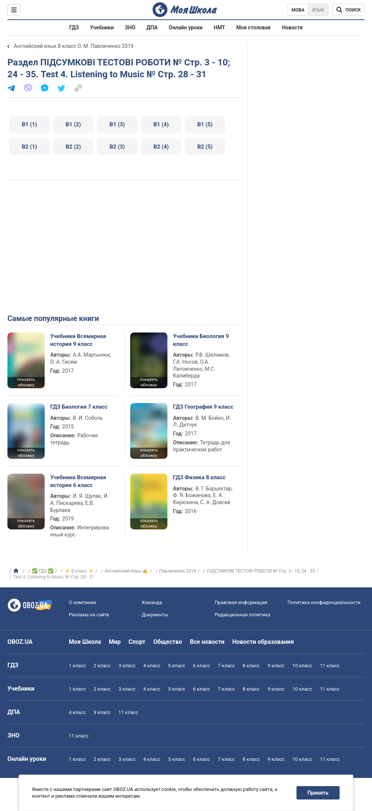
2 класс (102, 665)
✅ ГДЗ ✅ (43, 571)
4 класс (151, 665)
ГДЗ (74, 27)
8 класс (251, 665)
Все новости (207, 641)
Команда (152, 602)
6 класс (201, 665)
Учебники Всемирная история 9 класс (78, 340)
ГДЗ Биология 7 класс (79, 406)
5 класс (176, 665)
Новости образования (263, 641)
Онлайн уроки (186, 27)
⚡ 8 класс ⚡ (79, 571)
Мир (115, 641)
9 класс (276, 665)
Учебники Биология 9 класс (201, 340)
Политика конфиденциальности (324, 602)
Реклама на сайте (89, 614)
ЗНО (130, 27)
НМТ (219, 27)
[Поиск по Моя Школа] (348, 9)
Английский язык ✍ (126, 571)
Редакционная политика (242, 614)
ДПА (152, 27)
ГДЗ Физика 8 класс (199, 477)
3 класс (127, 665)
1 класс (77, 665)
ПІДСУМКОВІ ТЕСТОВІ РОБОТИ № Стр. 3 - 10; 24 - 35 (261, 571)
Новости (292, 27)
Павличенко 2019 (177, 571)
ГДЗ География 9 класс (203, 406)
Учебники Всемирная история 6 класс (78, 481)
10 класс (302, 665)
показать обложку (26, 382)
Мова (298, 10)
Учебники (102, 27)
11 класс (330, 665)
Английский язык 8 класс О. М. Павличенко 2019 (74, 46)
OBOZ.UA (20, 641)
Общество (167, 641)
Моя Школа (85, 641)
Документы (155, 614)
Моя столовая (253, 27)
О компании (82, 602)
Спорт (137, 641)
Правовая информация (241, 602)
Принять (318, 793)
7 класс (226, 665)
